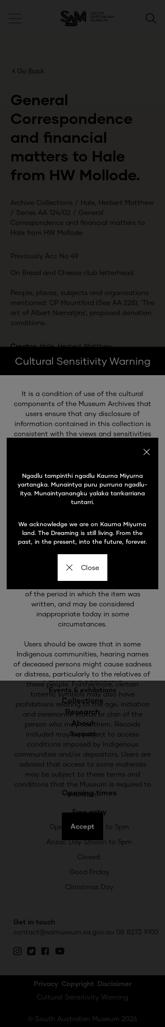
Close (82, 567)
